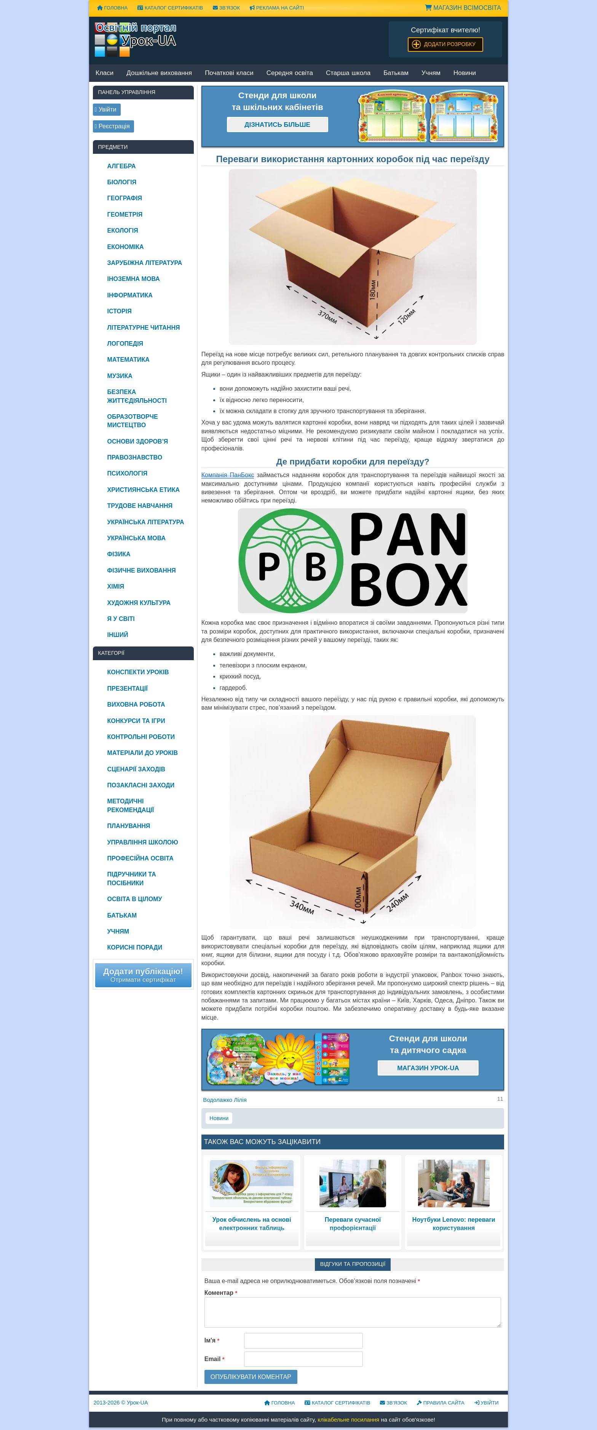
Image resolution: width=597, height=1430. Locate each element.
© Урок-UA (121, 1403)
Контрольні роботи (141, 737)
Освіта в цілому (134, 899)
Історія (119, 311)
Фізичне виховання (141, 570)
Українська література (145, 522)
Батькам (396, 73)
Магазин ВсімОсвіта (463, 8)
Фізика (119, 554)
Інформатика (130, 295)
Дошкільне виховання (159, 73)
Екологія (122, 230)
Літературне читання (143, 327)
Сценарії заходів (136, 769)
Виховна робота (136, 704)
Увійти (486, 1403)
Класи (104, 73)
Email (214, 1359)
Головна (112, 8)
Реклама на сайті (277, 8)
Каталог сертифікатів (170, 8)
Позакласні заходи (141, 785)
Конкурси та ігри (136, 721)
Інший (117, 635)
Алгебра (121, 166)
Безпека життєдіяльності (137, 396)
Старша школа (348, 73)
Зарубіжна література (144, 263)
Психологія (127, 473)
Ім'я (212, 1340)
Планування (128, 826)
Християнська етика (143, 490)
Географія (124, 198)
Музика (119, 376)
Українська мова (136, 538)
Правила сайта (441, 1403)
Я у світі (121, 619)
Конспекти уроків (138, 672)
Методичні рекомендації (130, 805)
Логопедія (125, 343)
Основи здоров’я (137, 441)
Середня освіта (290, 73)
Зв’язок (226, 8)
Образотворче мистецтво (132, 420)
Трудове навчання (139, 506)
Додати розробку (450, 44)
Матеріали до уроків (142, 753)
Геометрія (125, 214)
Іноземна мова (133, 279)
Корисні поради (135, 947)
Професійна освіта (140, 858)
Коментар (221, 1293)
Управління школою (142, 842)
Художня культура (139, 603)
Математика (128, 359)
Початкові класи (229, 73)
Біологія (122, 182)
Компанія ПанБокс (227, 475)
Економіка (125, 247)
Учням (431, 73)
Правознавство (135, 457)
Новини (464, 73)
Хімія (115, 586)
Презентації (127, 688)
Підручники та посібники (131, 878)
